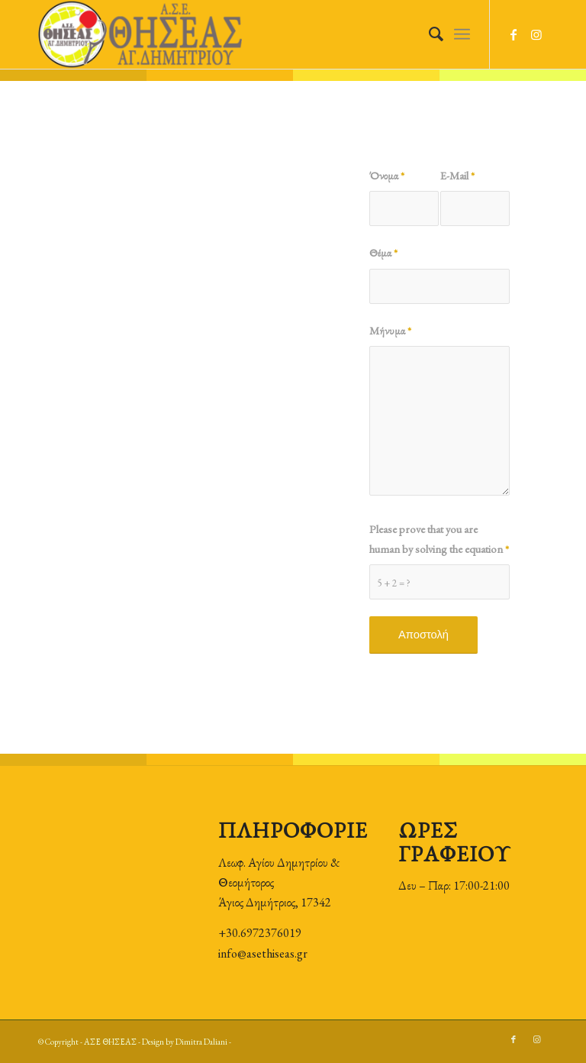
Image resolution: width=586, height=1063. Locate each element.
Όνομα (386, 175)
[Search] (428, 34)
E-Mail (457, 175)
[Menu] (462, 34)
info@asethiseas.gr (262, 953)
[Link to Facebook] (513, 34)
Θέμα (383, 252)
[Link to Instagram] (536, 34)
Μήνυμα (390, 330)
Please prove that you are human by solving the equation (439, 539)
